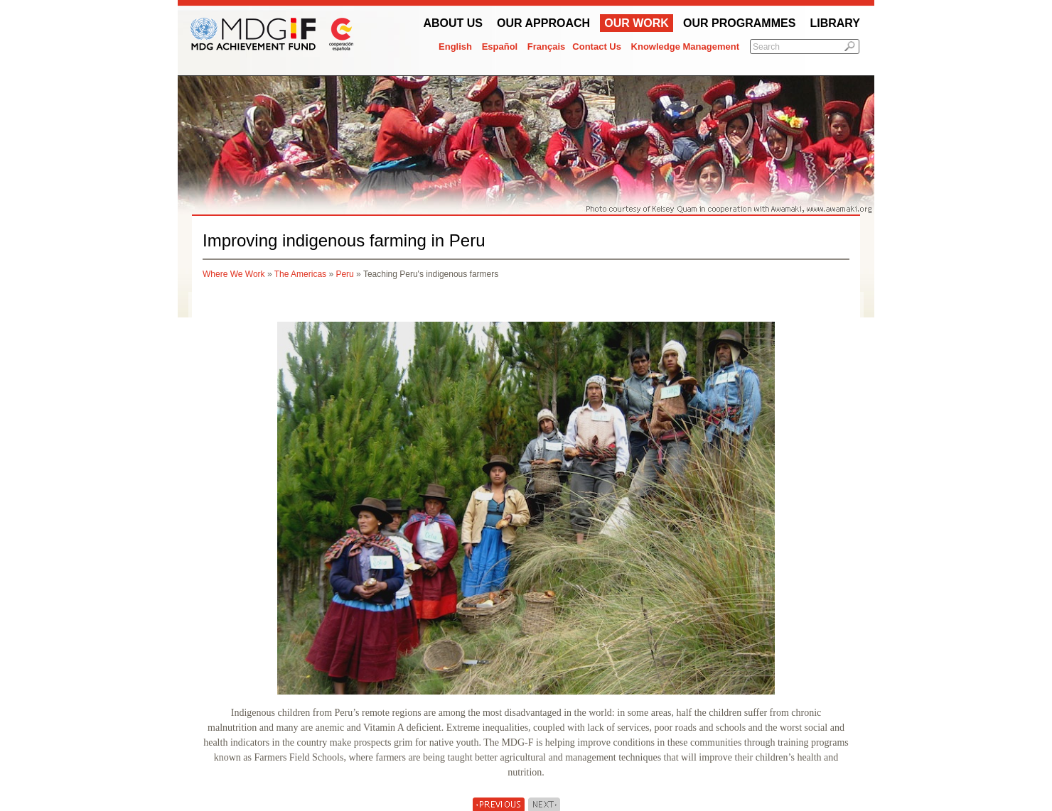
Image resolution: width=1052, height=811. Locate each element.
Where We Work (234, 274)
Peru (344, 274)
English (455, 46)
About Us (453, 23)
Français (546, 46)
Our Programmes (739, 23)
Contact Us (596, 46)
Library (835, 23)
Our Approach (543, 23)
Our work (636, 23)
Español (500, 46)
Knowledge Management (685, 46)
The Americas (300, 274)
